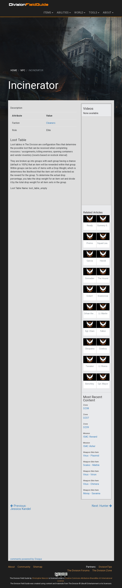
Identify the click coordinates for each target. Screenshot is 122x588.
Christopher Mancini (40, 578)
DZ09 (86, 427)
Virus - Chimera (91, 484)
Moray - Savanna (91, 493)
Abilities (63, 12)
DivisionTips (105, 566)
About (107, 12)
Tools (93, 12)
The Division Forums (78, 570)
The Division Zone (102, 570)
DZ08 (86, 408)
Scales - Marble (91, 465)
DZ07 (86, 417)
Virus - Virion (89, 474)
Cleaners (50, 123)
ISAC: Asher (89, 446)
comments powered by (26, 559)
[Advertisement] (61, 40)
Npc (22, 70)
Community (24, 566)
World (78, 12)
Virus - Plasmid (91, 455)
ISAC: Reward (90, 436)
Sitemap (37, 566)
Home (13, 70)
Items (47, 12)
